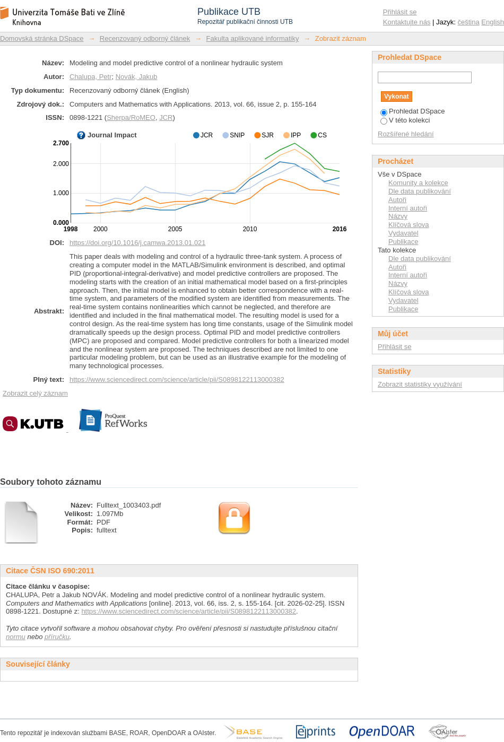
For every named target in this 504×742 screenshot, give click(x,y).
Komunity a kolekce (418, 183)
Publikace (403, 242)
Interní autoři (407, 208)
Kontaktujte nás (407, 22)
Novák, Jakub (137, 77)
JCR (165, 117)
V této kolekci (405, 120)
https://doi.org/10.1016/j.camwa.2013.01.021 (137, 243)
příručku (57, 637)
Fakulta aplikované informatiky (252, 38)
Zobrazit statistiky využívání (420, 384)
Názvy (397, 216)
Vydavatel (403, 233)
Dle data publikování (419, 191)
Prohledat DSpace (412, 111)
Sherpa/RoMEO (131, 117)
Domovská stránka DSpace (42, 38)
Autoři (397, 200)
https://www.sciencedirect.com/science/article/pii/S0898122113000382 (176, 379)
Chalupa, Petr (90, 77)
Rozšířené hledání (406, 134)
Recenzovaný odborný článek (145, 38)
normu (15, 637)
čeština (469, 22)
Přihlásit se (400, 12)
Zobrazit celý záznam (35, 393)
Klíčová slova (408, 225)
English (492, 22)
